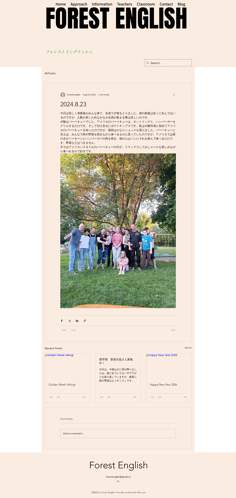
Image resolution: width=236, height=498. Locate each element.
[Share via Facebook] (61, 320)
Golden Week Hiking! (62, 384)
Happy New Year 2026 (163, 384)
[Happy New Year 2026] (168, 366)
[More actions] (174, 95)
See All (188, 348)
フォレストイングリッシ (67, 52)
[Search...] (168, 63)
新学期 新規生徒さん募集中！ (116, 361)
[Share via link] (84, 320)
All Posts (50, 73)
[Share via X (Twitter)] (69, 320)
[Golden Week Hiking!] (67, 366)
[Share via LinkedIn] (77, 320)
